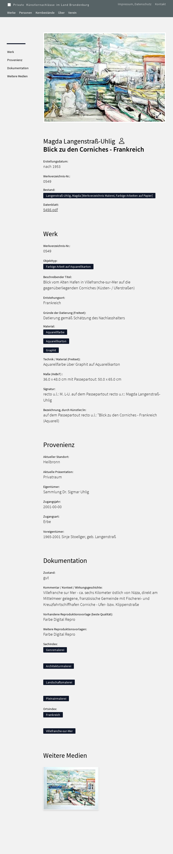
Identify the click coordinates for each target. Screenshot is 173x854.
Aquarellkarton (56, 341)
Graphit (51, 350)
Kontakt (160, 4)
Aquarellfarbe (55, 332)
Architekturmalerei (58, 666)
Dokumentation (18, 68)
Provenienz (14, 60)
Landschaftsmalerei (59, 682)
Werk (10, 52)
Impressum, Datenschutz (134, 4)
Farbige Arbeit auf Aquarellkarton (68, 267)
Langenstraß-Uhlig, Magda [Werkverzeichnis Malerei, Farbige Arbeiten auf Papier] (99, 196)
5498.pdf (50, 209)
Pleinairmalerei (56, 698)
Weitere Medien (17, 76)
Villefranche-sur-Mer (59, 731)
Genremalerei (55, 650)
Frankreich (53, 715)
